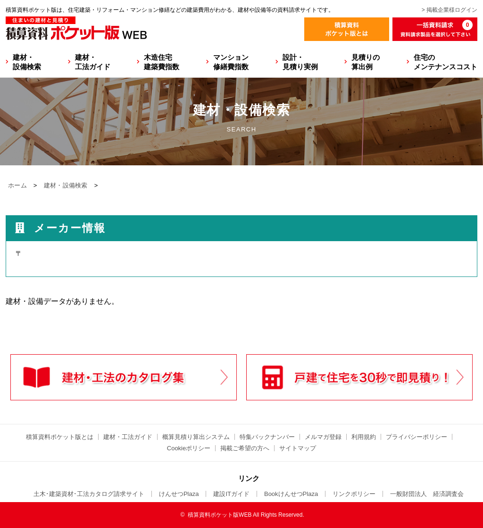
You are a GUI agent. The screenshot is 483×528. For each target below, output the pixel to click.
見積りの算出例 (365, 62)
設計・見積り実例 (300, 62)
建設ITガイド (231, 493)
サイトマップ (297, 448)
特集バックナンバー (267, 436)
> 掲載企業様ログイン (449, 10)
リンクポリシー (354, 493)
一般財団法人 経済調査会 (427, 493)
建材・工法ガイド (92, 62)
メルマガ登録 (323, 436)
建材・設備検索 (27, 62)
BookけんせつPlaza (291, 493)
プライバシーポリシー (416, 436)
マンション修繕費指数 (231, 62)
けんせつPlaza (179, 493)
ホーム (17, 185)
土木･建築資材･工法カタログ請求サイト (88, 493)
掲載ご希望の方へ (244, 448)
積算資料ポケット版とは (59, 436)
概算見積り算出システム (196, 436)
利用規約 (363, 436)
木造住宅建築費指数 (161, 62)
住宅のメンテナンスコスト (445, 62)
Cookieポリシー (188, 448)
